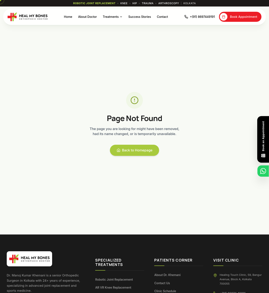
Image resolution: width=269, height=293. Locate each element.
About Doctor (87, 16)
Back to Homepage (135, 150)
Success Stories (139, 16)
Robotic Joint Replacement (114, 279)
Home (68, 16)
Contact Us (162, 283)
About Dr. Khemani (167, 275)
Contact (162, 16)
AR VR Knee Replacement (113, 287)
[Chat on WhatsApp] (263, 171)
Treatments (113, 16)
